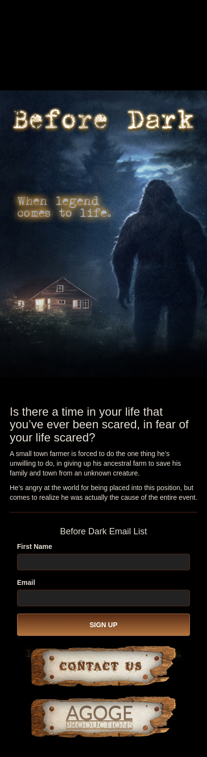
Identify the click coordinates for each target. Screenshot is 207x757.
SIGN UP (103, 625)
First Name (34, 546)
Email (26, 582)
